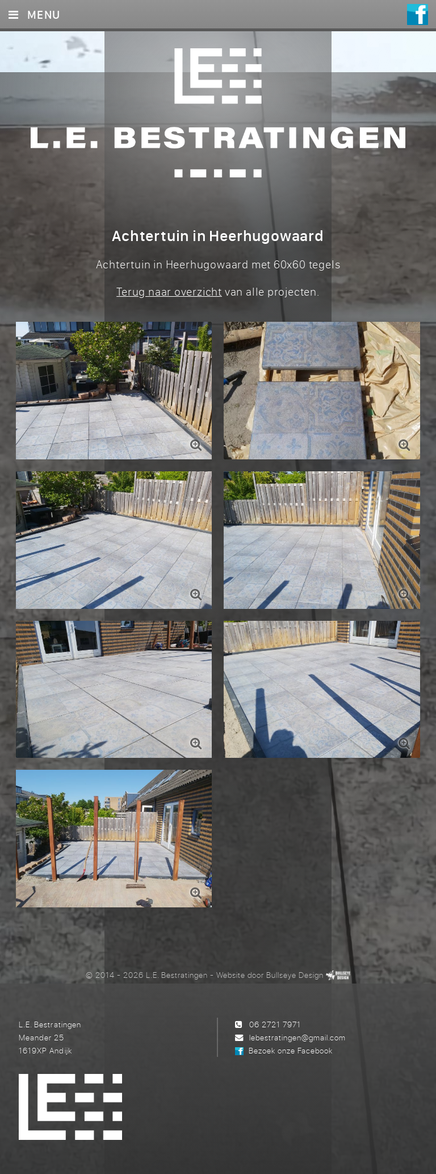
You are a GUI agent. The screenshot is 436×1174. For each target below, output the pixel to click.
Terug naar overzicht (169, 291)
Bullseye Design (295, 974)
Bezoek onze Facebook (291, 1050)
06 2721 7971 (275, 1024)
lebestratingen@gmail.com (297, 1037)
